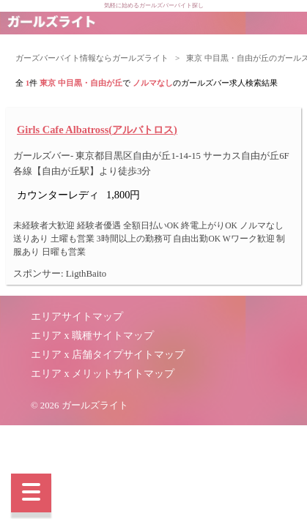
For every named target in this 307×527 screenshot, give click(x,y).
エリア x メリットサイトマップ (102, 373)
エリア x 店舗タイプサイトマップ (108, 354)
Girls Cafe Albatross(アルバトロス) (97, 129)
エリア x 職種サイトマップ (92, 335)
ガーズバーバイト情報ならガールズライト (92, 57)
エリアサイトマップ (77, 316)
